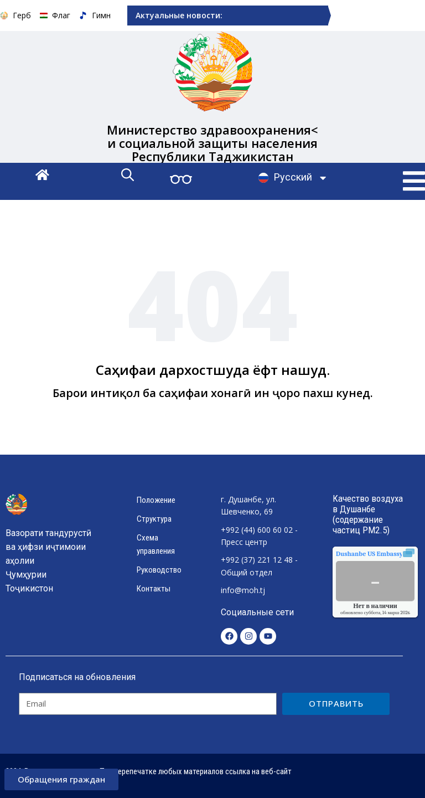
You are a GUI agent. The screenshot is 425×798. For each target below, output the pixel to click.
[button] (414, 181)
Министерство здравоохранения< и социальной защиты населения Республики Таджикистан (213, 142)
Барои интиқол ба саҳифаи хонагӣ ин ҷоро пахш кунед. (213, 392)
